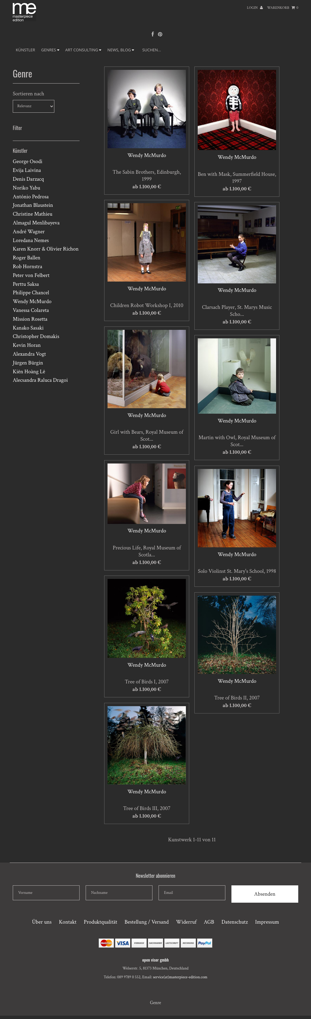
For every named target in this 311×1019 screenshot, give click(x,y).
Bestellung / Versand (147, 921)
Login (255, 7)
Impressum (267, 921)
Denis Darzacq (28, 179)
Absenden (264, 894)
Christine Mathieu (32, 213)
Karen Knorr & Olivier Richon (46, 248)
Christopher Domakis (36, 336)
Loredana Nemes (31, 240)
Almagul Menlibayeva (36, 222)
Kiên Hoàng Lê (29, 371)
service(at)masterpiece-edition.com (180, 977)
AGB (209, 921)
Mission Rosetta (30, 319)
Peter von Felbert (31, 275)
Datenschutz (234, 921)
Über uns (42, 921)
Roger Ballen (26, 257)
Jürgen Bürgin (28, 362)
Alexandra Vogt (29, 353)
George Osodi (27, 161)
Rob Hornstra (27, 266)
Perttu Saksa (26, 284)
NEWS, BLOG (120, 50)
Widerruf (186, 921)
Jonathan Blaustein (33, 205)
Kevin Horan (27, 345)
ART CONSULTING (83, 50)
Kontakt (68, 921)
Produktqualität (100, 921)
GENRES (50, 50)
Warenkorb (282, 7)
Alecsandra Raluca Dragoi (40, 380)
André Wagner (29, 231)
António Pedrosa (31, 196)
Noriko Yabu (26, 187)
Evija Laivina (27, 170)
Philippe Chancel (31, 292)
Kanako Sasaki (28, 327)
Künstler (25, 50)
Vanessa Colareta (31, 310)
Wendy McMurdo (32, 301)
